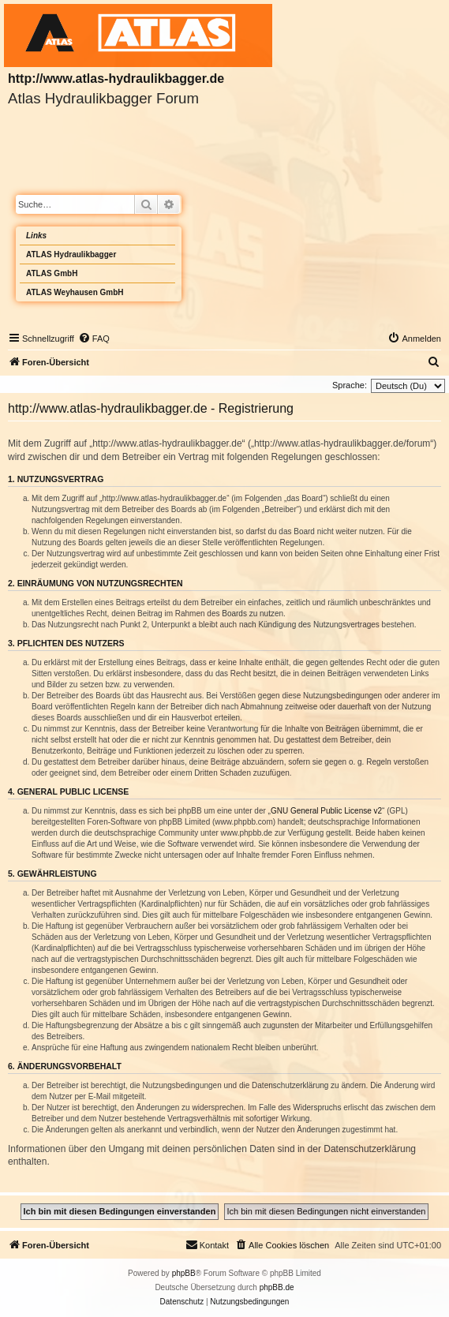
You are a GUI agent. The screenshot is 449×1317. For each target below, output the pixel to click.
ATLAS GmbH (51, 273)
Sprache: (349, 385)
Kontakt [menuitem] (207, 1244)
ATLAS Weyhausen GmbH (75, 292)
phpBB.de (277, 1287)
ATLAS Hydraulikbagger (71, 254)
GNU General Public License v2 (326, 810)
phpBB (184, 1273)
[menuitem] (94, 338)
